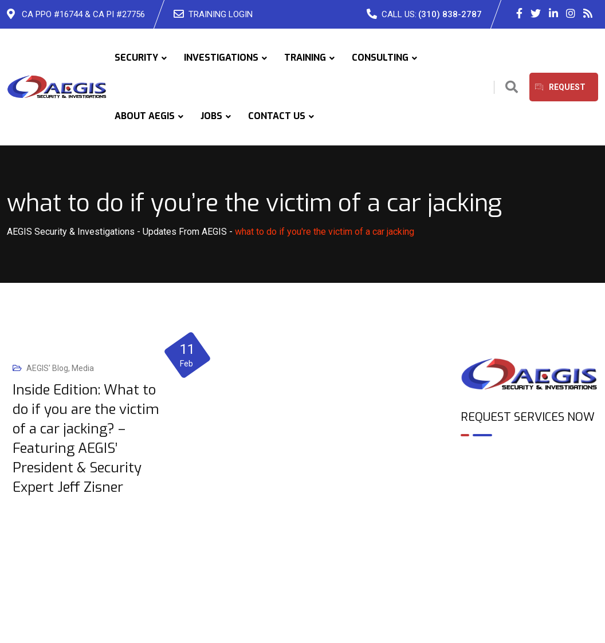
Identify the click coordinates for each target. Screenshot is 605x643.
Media (83, 368)
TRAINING (305, 58)
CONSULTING (380, 58)
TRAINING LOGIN (220, 14)
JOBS (211, 116)
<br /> (529, 495)
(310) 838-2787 (450, 14)
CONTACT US (276, 116)
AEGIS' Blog (47, 368)
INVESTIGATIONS (221, 58)
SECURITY (136, 58)
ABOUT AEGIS (145, 116)
